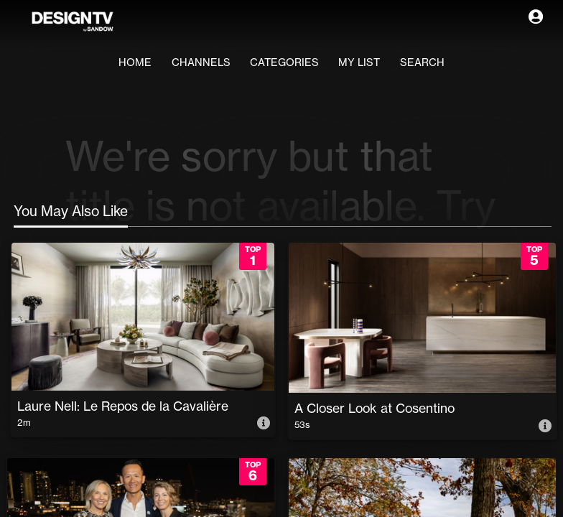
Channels (191, 63)
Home (118, 63)
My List (368, 63)
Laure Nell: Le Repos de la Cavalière (124, 403)
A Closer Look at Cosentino (376, 406)
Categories (285, 63)
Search (438, 63)
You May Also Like (71, 211)
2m (26, 422)
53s (305, 424)
